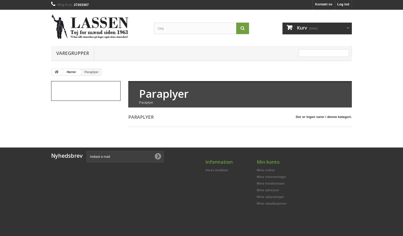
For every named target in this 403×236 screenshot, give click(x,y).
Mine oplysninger (270, 197)
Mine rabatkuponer (272, 203)
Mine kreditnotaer (271, 183)
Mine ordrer (266, 170)
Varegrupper (72, 53)
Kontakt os (323, 4)
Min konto (268, 162)
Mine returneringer (271, 177)
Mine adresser (268, 190)
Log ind (343, 4)
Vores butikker (216, 170)
